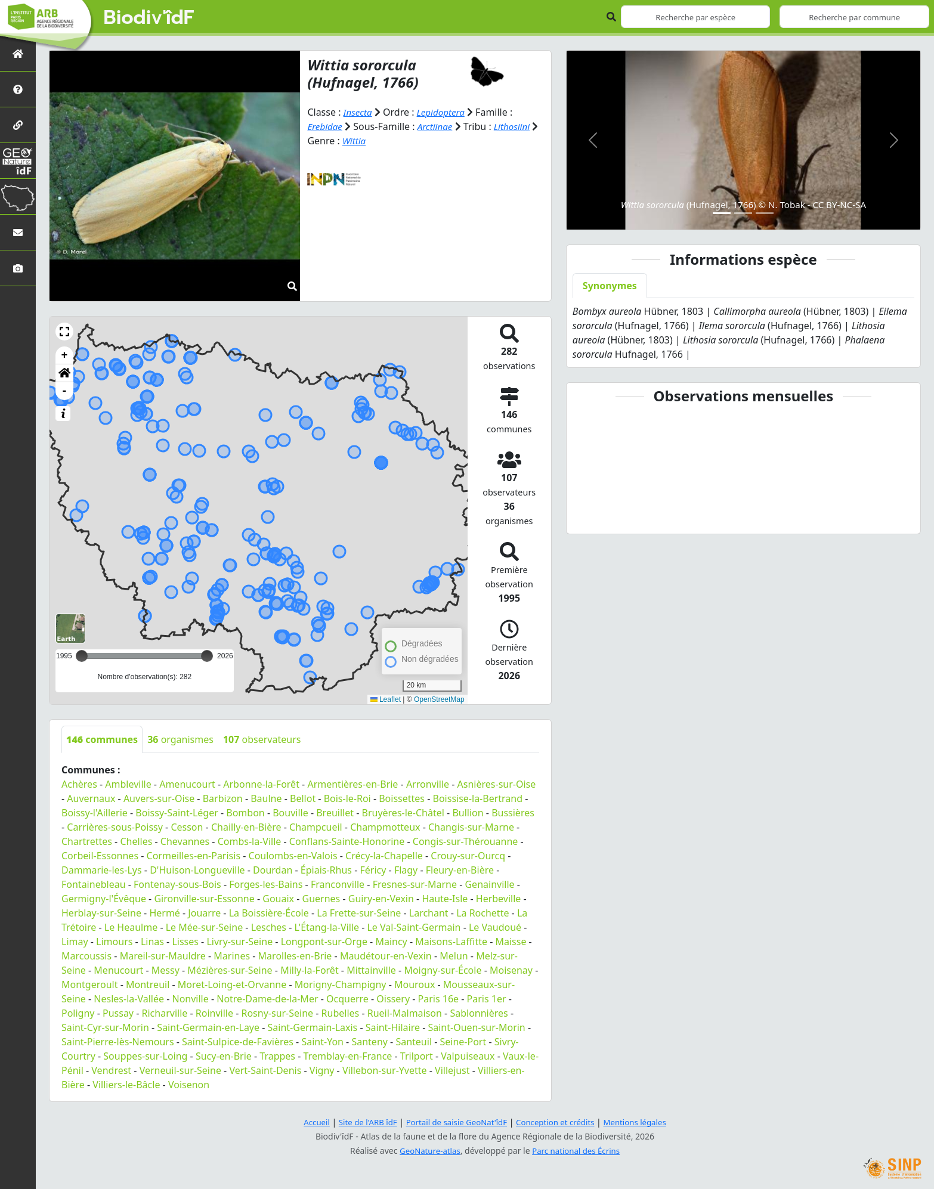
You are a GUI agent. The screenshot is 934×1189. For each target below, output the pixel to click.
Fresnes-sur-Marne (415, 884)
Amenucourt (187, 784)
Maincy (391, 941)
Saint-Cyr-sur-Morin (105, 1027)
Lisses (185, 941)
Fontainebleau (93, 884)
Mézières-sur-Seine (229, 970)
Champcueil (315, 827)
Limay (74, 941)
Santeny (369, 1041)
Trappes (277, 1056)
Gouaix (278, 898)
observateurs (262, 739)
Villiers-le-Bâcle (126, 1084)
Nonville (190, 998)
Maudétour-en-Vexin (386, 955)
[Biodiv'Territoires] (18, 196)
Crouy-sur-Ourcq (468, 855)
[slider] (207, 656)
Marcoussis (86, 955)
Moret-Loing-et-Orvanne (232, 984)
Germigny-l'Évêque (103, 898)
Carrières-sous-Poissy (115, 827)
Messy (165, 970)
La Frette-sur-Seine (359, 912)
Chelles (136, 841)
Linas (152, 941)
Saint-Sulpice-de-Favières (237, 1041)
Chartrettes (86, 841)
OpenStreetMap (439, 699)
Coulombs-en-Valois (293, 855)
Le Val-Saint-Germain (413, 927)
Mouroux (414, 984)
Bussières (512, 812)
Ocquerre (347, 998)
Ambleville (128, 784)
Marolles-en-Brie (295, 955)
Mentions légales (643, 1122)
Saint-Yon (322, 1041)
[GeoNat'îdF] (18, 160)
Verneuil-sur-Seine (180, 1070)
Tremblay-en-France (348, 1056)
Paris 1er (486, 998)
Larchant (429, 912)
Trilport (416, 1056)
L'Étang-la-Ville (326, 927)
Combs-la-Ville (250, 841)
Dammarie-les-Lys (101, 870)
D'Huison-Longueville (197, 870)
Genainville (489, 884)
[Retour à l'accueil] (18, 53)
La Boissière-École (269, 912)
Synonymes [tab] (610, 285)
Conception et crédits (558, 1122)
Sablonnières (479, 1013)
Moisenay (511, 970)
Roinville (214, 1013)
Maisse (510, 941)
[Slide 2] (743, 213)
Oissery (393, 998)
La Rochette (482, 912)
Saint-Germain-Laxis (313, 1027)
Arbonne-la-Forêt (261, 784)
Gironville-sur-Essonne (204, 898)
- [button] (64, 391)
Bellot (303, 798)
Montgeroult (89, 984)
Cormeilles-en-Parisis (194, 855)
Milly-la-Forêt (309, 970)
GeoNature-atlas (427, 1150)
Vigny (322, 1070)
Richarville (165, 1013)
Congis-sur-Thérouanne (465, 841)
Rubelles (340, 1013)
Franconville (337, 884)
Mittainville (371, 970)
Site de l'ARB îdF (361, 1122)
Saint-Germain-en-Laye (208, 1027)
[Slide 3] (765, 213)
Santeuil (413, 1041)
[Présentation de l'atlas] (18, 89)
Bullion (467, 812)
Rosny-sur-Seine (277, 1013)
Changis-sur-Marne (471, 827)
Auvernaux (91, 798)
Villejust (452, 1070)
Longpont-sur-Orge (324, 941)
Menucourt (118, 970)
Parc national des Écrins (577, 1150)
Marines (232, 955)
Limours (114, 941)
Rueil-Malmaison (404, 1013)
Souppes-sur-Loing (145, 1056)
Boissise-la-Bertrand (478, 798)
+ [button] (64, 355)
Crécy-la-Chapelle (384, 855)
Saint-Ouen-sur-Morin (476, 1027)
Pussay (118, 1013)
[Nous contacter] (18, 232)
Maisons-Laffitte (451, 941)
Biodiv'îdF (149, 18)
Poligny (78, 1013)
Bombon (245, 812)
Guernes (321, 898)
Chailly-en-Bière (246, 827)
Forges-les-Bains (265, 884)
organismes (180, 739)
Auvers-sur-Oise (158, 798)
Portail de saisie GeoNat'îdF (455, 1122)
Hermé (164, 912)
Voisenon (188, 1084)
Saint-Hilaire (393, 1027)
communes (102, 739)
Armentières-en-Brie (352, 784)
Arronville (427, 784)
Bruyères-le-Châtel (402, 812)
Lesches (268, 927)
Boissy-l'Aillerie (94, 812)
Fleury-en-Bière (460, 870)
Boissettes (402, 798)
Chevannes (184, 841)
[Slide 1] (722, 213)
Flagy (405, 870)
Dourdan (272, 870)
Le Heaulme (130, 927)
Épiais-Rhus (326, 870)
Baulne (266, 798)
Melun (454, 955)
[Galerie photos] (18, 268)
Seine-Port (463, 1041)
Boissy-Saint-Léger (176, 812)
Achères (79, 784)
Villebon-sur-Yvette (384, 1070)
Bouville (290, 812)
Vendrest (111, 1070)
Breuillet (335, 812)
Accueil (307, 1122)
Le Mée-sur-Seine (204, 927)
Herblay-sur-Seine (101, 912)
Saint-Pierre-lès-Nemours (117, 1041)
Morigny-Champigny (340, 984)
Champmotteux (385, 827)
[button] (64, 331)
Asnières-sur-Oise (496, 784)
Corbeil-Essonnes (99, 855)
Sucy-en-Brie (224, 1056)
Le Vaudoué (495, 927)
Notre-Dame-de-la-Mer (267, 998)
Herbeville (498, 898)
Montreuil (147, 984)
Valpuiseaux (467, 1056)
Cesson (187, 827)
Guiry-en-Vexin (381, 898)
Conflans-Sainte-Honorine (346, 841)
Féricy (373, 870)
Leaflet (385, 699)
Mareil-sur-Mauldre (163, 955)
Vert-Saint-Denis (265, 1070)
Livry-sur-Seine (239, 941)
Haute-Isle (445, 898)
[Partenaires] (18, 125)
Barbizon (223, 798)
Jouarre (204, 912)
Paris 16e (438, 998)
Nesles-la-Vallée (129, 998)
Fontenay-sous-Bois (177, 884)
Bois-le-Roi (347, 798)
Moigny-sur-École (442, 970)
